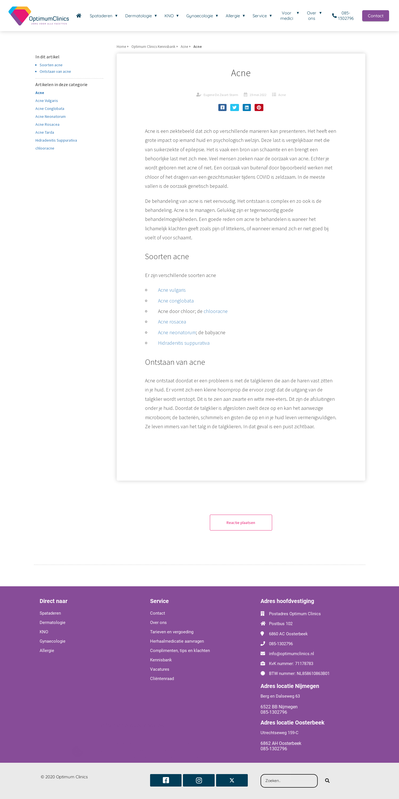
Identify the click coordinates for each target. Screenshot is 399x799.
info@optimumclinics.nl (291, 653)
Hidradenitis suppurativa (184, 343)
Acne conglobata (176, 300)
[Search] (327, 781)
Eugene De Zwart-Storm (221, 95)
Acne (282, 95)
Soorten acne (51, 64)
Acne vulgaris (172, 290)
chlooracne (216, 311)
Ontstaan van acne (55, 71)
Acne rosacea (172, 321)
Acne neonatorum (177, 332)
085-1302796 (281, 643)
